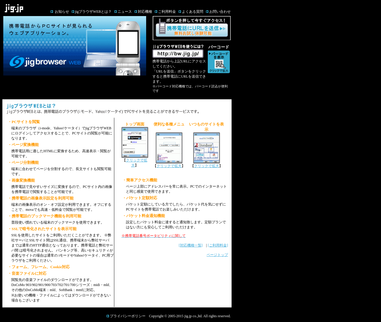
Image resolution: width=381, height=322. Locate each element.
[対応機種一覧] (191, 245)
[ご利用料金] (218, 245)
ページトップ (217, 255)
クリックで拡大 (169, 166)
